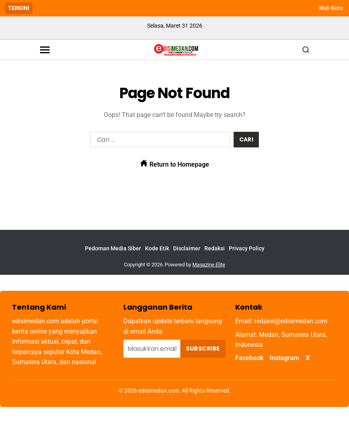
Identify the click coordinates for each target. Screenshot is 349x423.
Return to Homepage (174, 163)
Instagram (284, 358)
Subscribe (203, 348)
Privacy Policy (246, 248)
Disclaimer (186, 248)
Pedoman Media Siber (113, 248)
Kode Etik (157, 248)
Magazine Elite (208, 265)
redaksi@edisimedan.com (290, 321)
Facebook (249, 358)
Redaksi (214, 248)
